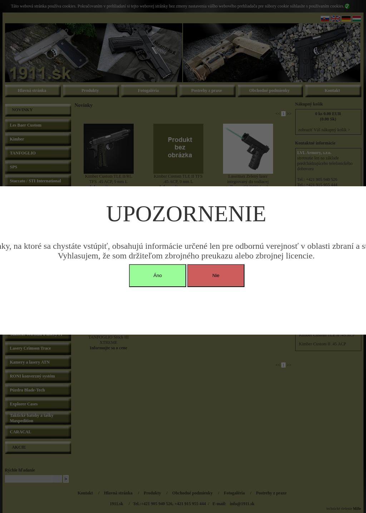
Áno (157, 275)
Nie (215, 275)
